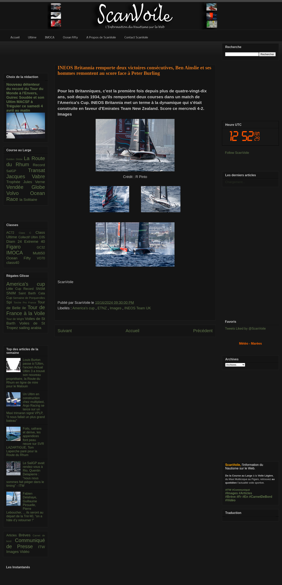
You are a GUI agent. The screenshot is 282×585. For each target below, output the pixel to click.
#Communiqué (241, 489)
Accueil (132, 330)
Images (116, 308)
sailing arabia (30, 328)
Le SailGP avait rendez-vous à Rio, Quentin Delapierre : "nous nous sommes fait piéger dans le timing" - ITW (25, 474)
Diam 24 (15, 241)
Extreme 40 (34, 241)
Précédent (203, 330)
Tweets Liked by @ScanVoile (245, 328)
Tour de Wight (15, 319)
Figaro (21, 246)
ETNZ (103, 308)
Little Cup (14, 288)
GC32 (41, 247)
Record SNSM (34, 288)
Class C (27, 232)
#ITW (228, 489)
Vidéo (24, 552)
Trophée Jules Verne (25, 182)
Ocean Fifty (21, 258)
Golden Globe (15, 159)
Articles (12, 535)
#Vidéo (230, 500)
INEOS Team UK (137, 308)
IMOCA (19, 252)
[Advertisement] (135, 51)
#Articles (245, 493)
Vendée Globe (25, 187)
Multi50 (39, 253)
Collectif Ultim (28, 237)
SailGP (17, 171)
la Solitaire (28, 199)
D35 (42, 237)
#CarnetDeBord (260, 496)
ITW (41, 547)
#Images (231, 493)
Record (39, 165)
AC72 (12, 232)
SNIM (12, 293)
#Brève (230, 496)
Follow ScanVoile (237, 152)
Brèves (26, 535)
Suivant (65, 330)
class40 (12, 263)
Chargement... (235, 182)
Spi (10, 302)
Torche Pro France (25, 302)
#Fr (239, 496)
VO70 (41, 258)
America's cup (83, 308)
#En (245, 496)
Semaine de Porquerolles (29, 297)
